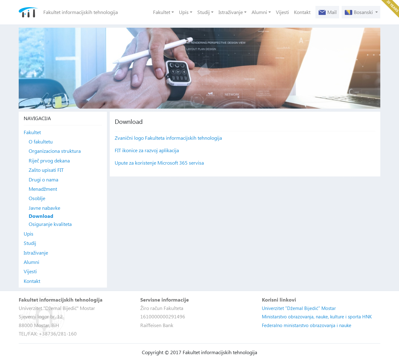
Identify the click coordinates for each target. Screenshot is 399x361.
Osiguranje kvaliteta (50, 224)
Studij (203, 12)
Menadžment (43, 188)
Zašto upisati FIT (46, 169)
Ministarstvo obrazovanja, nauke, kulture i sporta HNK (317, 316)
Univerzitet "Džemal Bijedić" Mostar (299, 308)
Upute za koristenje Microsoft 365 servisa (159, 162)
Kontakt (302, 12)
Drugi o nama (43, 179)
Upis (184, 12)
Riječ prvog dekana (49, 160)
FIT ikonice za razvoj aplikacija (147, 150)
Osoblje (37, 198)
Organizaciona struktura (55, 151)
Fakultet (161, 12)
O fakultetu (41, 141)
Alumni (259, 12)
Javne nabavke (44, 207)
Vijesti (282, 12)
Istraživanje (231, 12)
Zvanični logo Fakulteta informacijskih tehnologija (168, 137)
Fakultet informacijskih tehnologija (80, 12)
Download (41, 215)
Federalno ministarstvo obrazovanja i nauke (306, 325)
